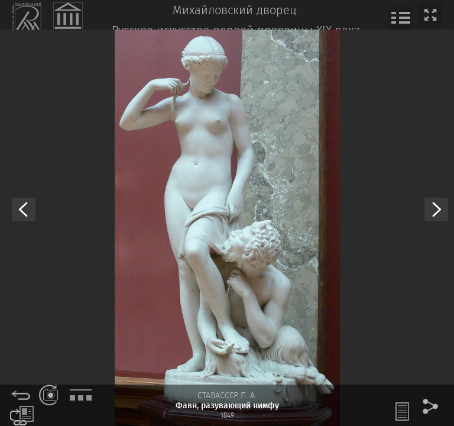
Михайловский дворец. (236, 11)
